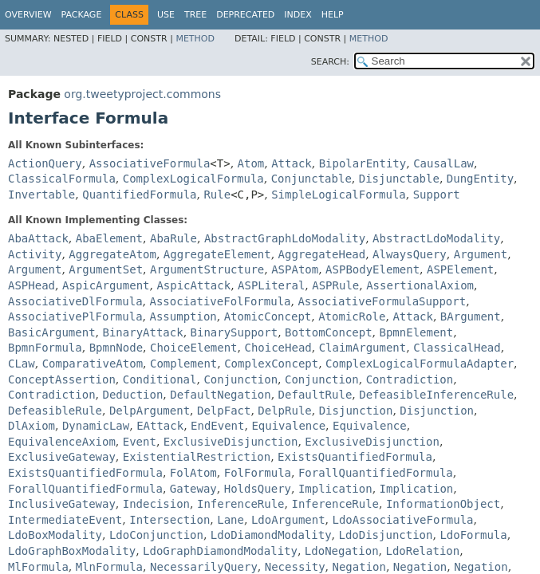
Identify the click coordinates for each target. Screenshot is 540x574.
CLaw (21, 363)
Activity (34, 254)
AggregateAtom (112, 254)
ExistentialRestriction (196, 456)
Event (139, 441)
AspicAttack (193, 285)
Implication (335, 488)
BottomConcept (328, 332)
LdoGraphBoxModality (72, 551)
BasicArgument (52, 332)
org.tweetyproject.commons (142, 94)
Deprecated (245, 15)
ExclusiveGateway (62, 456)
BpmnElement (417, 332)
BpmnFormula (45, 347)
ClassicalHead (457, 347)
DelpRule (284, 410)
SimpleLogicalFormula (338, 194)
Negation (359, 566)
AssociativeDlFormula (75, 301)
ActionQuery (45, 163)
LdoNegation (342, 551)
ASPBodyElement (372, 269)
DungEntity (480, 178)
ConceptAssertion (62, 379)
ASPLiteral (271, 285)
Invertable (41, 194)
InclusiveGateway (62, 503)
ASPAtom (294, 269)
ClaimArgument (363, 347)
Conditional (160, 379)
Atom (251, 163)
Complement (183, 363)
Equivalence (288, 425)
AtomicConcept (268, 316)
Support (436, 194)
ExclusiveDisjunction (231, 441)
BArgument (470, 316)
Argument (480, 254)
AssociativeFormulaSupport (382, 301)
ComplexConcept (271, 363)
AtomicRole (351, 316)
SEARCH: (330, 62)
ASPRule (335, 285)
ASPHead (31, 285)
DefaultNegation (220, 394)
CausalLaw (443, 163)
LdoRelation (422, 551)
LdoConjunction (156, 535)
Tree (195, 15)
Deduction (132, 394)
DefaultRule (315, 394)
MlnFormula (109, 566)
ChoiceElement (194, 347)
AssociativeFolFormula (219, 301)
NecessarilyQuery (204, 566)
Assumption (182, 316)
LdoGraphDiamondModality (220, 551)
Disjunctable (399, 178)
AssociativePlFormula (75, 316)
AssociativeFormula (150, 163)
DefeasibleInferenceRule (436, 394)
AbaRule (173, 238)
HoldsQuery (257, 488)
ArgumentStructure (207, 269)
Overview (28, 15)
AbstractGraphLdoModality (284, 238)
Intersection (169, 519)
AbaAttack (38, 238)
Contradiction (410, 379)
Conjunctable (311, 178)
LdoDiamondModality (271, 535)
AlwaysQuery (409, 254)
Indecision (156, 503)
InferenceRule (241, 503)
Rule (217, 194)
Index (297, 15)
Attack (291, 163)
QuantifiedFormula (139, 194)
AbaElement (109, 238)
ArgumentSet (106, 269)
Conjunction (240, 379)
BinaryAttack (142, 332)
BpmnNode (116, 347)
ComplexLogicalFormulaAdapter (419, 363)
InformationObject (443, 503)
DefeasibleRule (55, 410)
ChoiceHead (277, 347)
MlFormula (38, 566)
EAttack (159, 425)
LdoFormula (472, 535)
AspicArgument (106, 285)
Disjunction (356, 410)
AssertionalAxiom (420, 285)
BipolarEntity (363, 163)
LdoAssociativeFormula (403, 519)
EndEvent (217, 425)
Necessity (295, 566)
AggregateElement (217, 254)
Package (81, 15)
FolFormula (257, 472)
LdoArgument (288, 519)
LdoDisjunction (385, 535)
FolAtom (193, 472)
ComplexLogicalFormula (193, 178)
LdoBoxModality (55, 535)
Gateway (193, 488)
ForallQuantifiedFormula (375, 472)
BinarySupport (234, 332)
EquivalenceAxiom (62, 441)
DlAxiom (31, 425)
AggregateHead (322, 254)
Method (195, 38)
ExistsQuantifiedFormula (355, 456)
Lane (230, 519)
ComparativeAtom (92, 363)
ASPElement (460, 269)
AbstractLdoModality (436, 238)
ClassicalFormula (62, 178)
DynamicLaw (95, 425)
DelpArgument (149, 410)
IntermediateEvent (65, 519)
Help (332, 15)
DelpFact (223, 410)
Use (166, 15)
